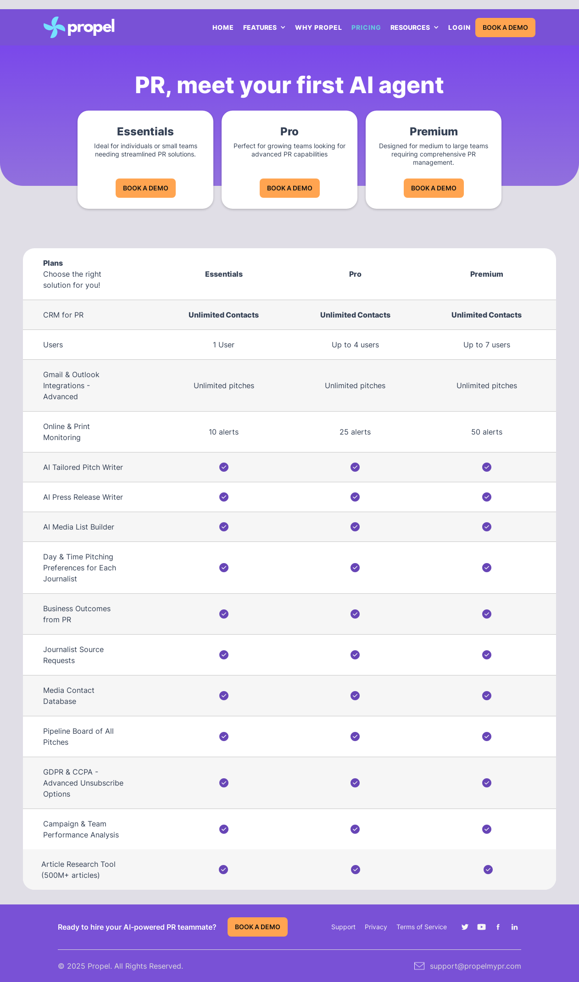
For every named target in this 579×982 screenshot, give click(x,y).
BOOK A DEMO (505, 27)
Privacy (376, 927)
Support (343, 927)
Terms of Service (421, 927)
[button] (264, 27)
